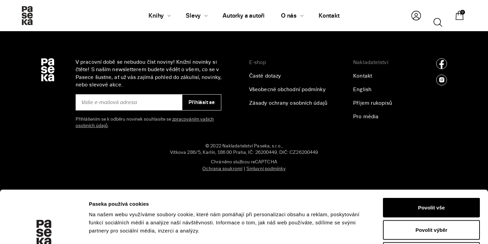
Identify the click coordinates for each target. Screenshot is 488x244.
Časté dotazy (265, 76)
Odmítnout (431, 199)
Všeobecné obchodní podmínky (287, 89)
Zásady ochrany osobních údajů (288, 103)
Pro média (366, 117)
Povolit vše (431, 155)
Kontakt (362, 76)
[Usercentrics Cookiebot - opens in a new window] (44, 231)
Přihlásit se (201, 102)
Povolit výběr (431, 177)
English (362, 89)
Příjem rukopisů (372, 103)
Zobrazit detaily (360, 230)
